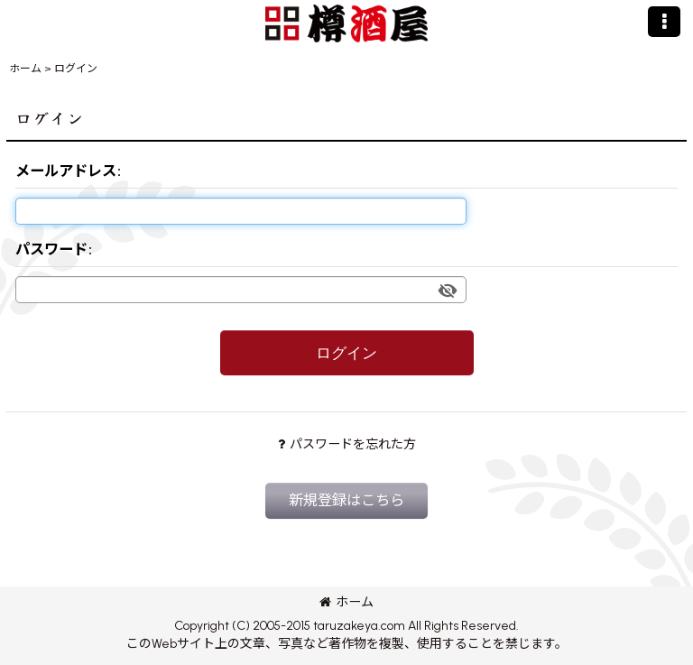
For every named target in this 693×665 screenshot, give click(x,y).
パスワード (51, 249)
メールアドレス (65, 171)
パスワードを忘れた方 (347, 444)
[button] (664, 21)
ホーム (346, 602)
